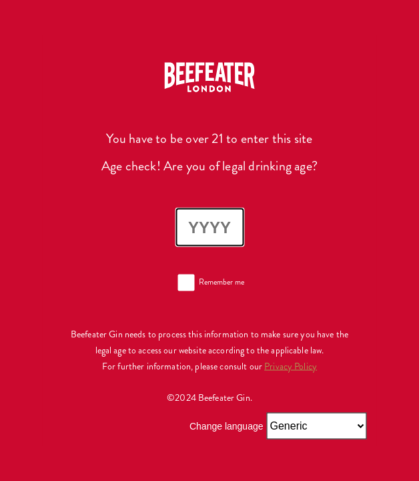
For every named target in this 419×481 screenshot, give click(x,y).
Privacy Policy (290, 365)
